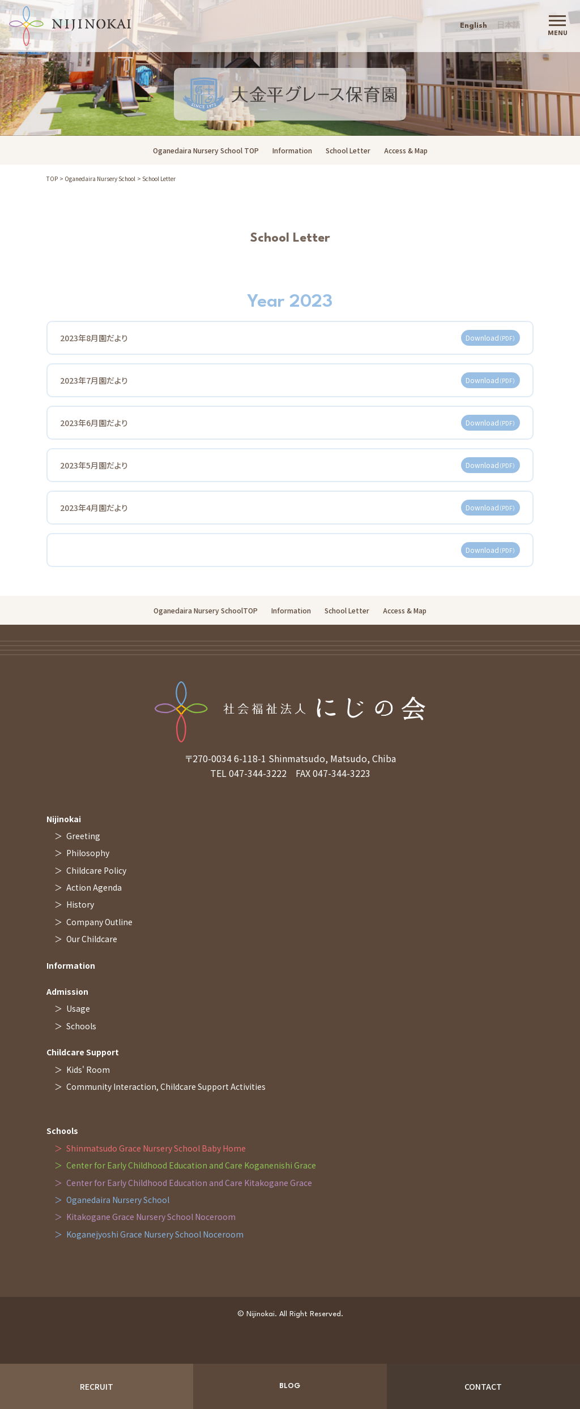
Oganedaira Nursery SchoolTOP (205, 610)
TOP (52, 178)
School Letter (348, 150)
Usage (78, 1008)
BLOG (289, 1386)
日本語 (509, 25)
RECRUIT (96, 1386)
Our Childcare (91, 938)
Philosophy (87, 852)
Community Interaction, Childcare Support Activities (166, 1086)
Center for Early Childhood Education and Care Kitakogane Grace (189, 1182)
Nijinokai (63, 818)
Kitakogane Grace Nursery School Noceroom (151, 1216)
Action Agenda (94, 887)
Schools (81, 1026)
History (80, 904)
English (473, 25)
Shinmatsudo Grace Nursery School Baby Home (156, 1148)
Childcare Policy (96, 870)
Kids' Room (88, 1069)
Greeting (83, 835)
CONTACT (483, 1386)
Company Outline (99, 921)
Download (490, 342)
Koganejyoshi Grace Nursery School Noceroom (155, 1234)
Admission (67, 991)
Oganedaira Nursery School (100, 178)
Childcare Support (82, 1052)
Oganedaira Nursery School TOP (206, 150)
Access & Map (406, 150)
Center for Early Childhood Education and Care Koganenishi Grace (191, 1165)
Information (292, 150)
